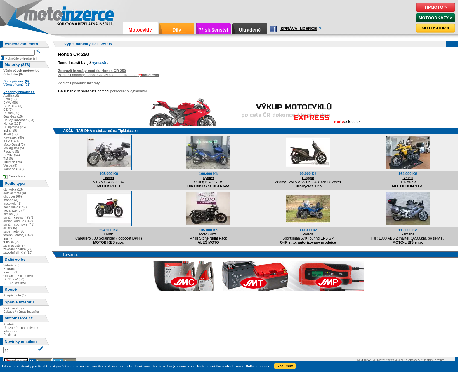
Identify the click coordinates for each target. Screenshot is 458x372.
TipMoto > (435, 7)
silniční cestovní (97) (18, 217)
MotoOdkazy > (435, 17)
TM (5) (8, 158)
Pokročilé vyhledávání (21, 58)
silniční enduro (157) (18, 221)
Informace (10, 331)
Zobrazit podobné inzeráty (79, 83)
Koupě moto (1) (14, 295)
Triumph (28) (12, 162)
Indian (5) (10, 130)
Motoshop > (435, 28)
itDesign (427, 360)
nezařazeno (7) (14, 210)
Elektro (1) (10, 272)
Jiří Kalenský (407, 360)
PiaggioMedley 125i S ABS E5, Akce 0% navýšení (308, 180)
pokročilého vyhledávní (128, 91)
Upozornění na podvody (20, 327)
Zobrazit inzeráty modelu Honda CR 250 (92, 71)
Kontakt (8, 324)
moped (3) (10, 200)
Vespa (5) (10, 165)
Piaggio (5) (11, 151)
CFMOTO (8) (12, 106)
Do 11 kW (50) (13, 279)
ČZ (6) (8, 109)
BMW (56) (10, 102)
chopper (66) (12, 196)
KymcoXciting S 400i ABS (208, 180)
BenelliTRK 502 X (408, 180)
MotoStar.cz (385, 360)
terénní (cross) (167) (18, 235)
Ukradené (250, 29)
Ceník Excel (17, 176)
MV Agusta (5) (13, 148)
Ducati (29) (11, 113)
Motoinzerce (36, 14)
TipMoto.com (128, 131)
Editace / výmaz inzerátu (21, 311)
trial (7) (8, 238)
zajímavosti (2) (14, 245)
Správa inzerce (298, 28)
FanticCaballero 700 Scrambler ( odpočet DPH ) (108, 236)
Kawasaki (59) (13, 137)
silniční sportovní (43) (18, 224)
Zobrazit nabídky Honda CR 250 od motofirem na (108, 75)
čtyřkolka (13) (13, 189)
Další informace (258, 366)
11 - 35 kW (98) (14, 282)
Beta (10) (10, 99)
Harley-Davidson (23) (18, 120)
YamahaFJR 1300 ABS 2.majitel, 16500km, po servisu (407, 236)
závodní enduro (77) (17, 249)
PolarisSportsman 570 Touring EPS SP (308, 236)
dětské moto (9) (14, 193)
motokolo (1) (12, 203)
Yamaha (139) (13, 169)
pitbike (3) (10, 214)
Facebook (273, 29)
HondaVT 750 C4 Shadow (108, 180)
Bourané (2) (11, 268)
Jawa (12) (10, 134)
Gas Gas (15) (13, 116)
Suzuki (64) (11, 155)
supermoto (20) (14, 231)
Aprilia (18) (11, 95)
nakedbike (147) (15, 207)
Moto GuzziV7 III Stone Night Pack (208, 236)
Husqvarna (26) (14, 127)
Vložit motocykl (14, 308)
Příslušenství (213, 29)
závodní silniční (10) (17, 252)
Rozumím (285, 366)
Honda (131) (12, 123)
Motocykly (140, 29)
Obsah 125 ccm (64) (18, 275)
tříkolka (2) (11, 242)
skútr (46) (10, 228)
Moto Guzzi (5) (14, 144)
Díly (176, 29)
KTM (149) (11, 141)
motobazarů (102, 131)
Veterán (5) (11, 265)
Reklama (9, 334)
